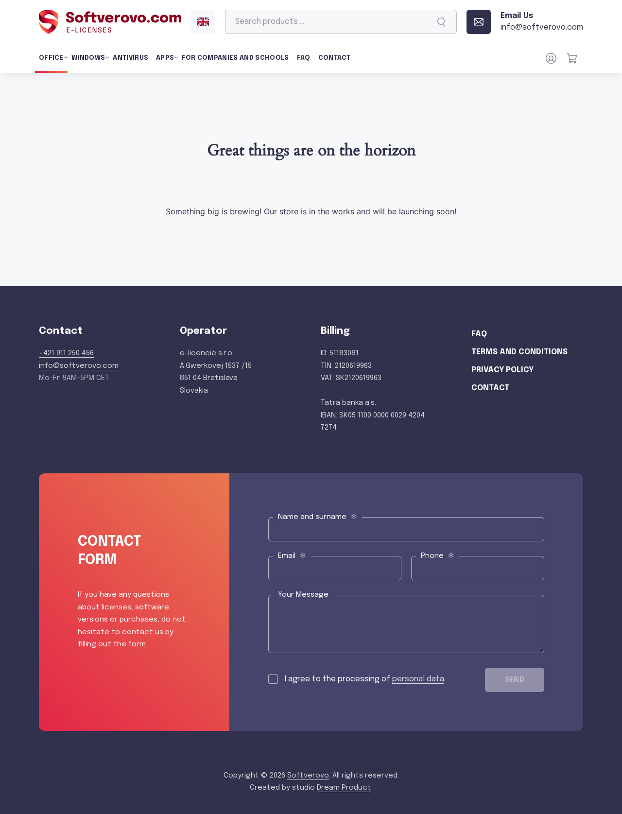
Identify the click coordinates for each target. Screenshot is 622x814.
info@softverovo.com (79, 366)
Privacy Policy (502, 370)
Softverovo (308, 775)
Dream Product (344, 788)
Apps (165, 58)
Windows (88, 58)
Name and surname (317, 516)
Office (51, 58)
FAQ (304, 58)
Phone (437, 555)
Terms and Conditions (519, 352)
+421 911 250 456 (66, 353)
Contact (334, 58)
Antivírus (130, 58)
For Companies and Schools (235, 58)
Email (292, 555)
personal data (418, 679)
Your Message (303, 594)
